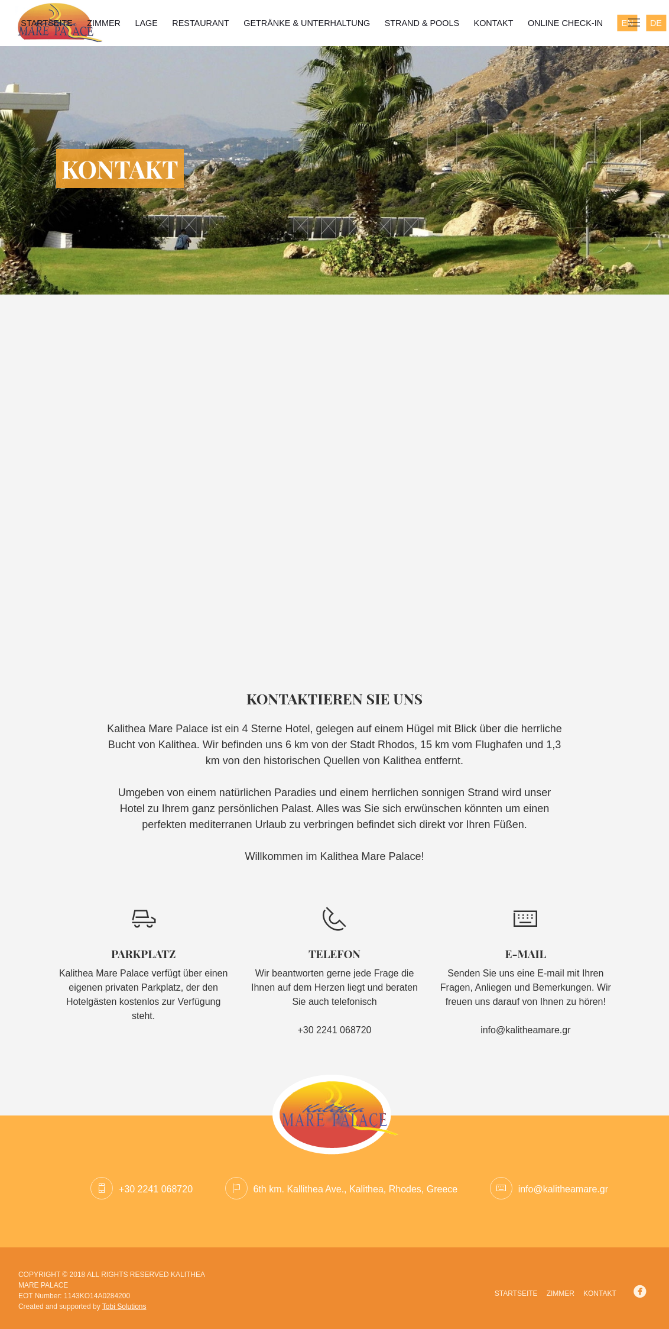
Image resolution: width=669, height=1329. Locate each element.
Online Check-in (565, 23)
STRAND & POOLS (422, 23)
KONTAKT (494, 23)
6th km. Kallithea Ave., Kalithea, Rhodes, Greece (341, 1189)
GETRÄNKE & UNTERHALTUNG (306, 23)
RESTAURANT (200, 23)
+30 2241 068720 (141, 1189)
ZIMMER (104, 23)
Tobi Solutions (124, 1306)
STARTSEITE (46, 23)
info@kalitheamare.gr (525, 1030)
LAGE (146, 23)
